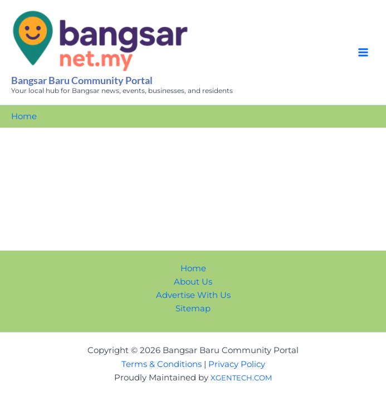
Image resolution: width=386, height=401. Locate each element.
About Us (193, 282)
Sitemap (193, 309)
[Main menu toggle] (363, 52)
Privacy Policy (236, 364)
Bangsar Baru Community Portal (82, 80)
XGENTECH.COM (241, 377)
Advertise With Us (193, 295)
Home (193, 268)
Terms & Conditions (161, 364)
